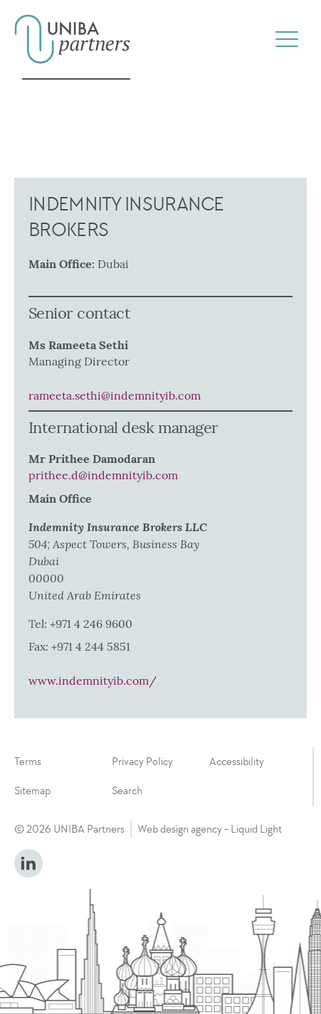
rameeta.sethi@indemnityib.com (114, 395)
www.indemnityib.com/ (92, 681)
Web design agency (179, 829)
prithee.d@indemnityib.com (103, 475)
